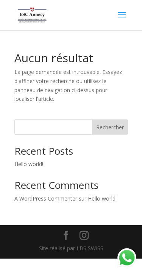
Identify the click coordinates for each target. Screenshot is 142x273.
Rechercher (110, 127)
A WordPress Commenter (45, 198)
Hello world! (28, 164)
